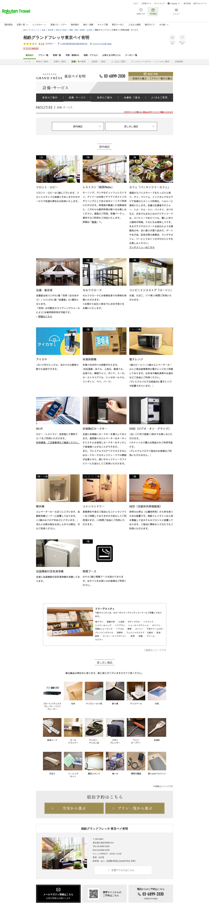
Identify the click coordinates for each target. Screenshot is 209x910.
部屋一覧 (57, 55)
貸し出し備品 (131, 126)
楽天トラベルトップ (31, 30)
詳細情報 (179, 61)
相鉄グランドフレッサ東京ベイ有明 (56, 37)
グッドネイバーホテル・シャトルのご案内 (150, 61)
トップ (27, 61)
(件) (50, 44)
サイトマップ (159, 3)
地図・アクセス (91, 55)
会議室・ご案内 (98, 61)
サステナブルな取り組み (102, 44)
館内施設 (78, 126)
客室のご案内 (42, 61)
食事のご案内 (60, 61)
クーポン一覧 (131, 55)
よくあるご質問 (118, 61)
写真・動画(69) (72, 55)
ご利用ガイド (146, 3)
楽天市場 (187, 3)
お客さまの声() (111, 55)
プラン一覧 (43, 55)
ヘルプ (135, 3)
